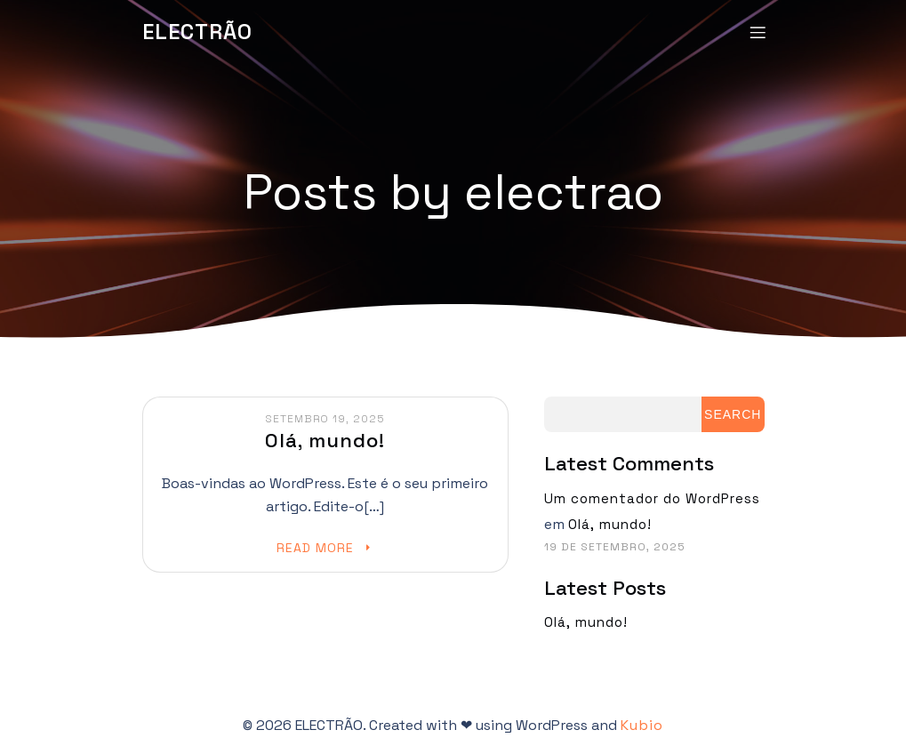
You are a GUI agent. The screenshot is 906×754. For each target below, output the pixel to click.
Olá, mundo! (610, 523)
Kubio (642, 724)
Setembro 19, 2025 (325, 418)
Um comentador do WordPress (652, 497)
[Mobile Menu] (758, 31)
